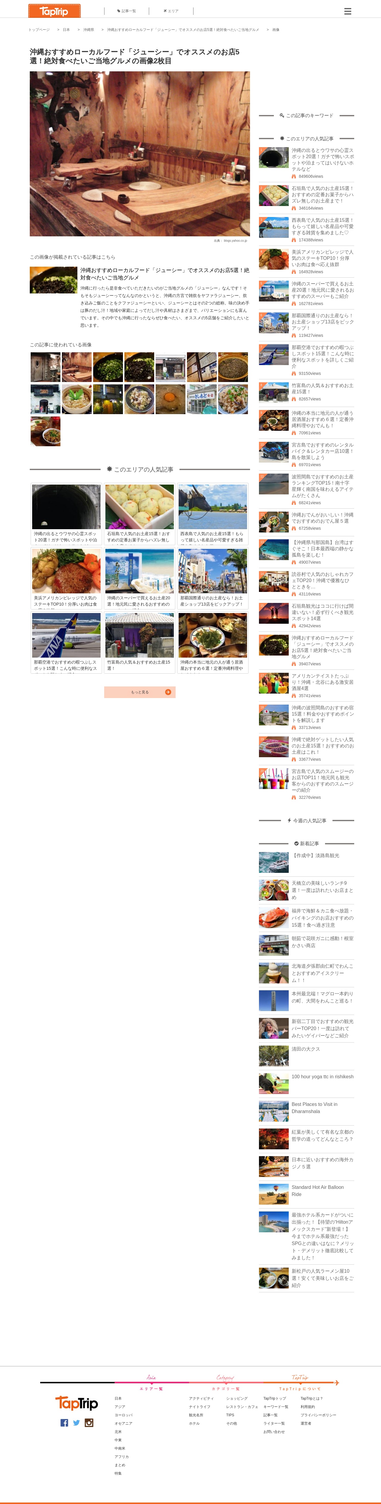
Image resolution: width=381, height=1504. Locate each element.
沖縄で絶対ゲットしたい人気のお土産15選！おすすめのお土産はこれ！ (323, 746)
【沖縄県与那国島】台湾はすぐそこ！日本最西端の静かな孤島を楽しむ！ (323, 548)
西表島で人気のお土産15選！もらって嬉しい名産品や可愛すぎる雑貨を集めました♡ (323, 226)
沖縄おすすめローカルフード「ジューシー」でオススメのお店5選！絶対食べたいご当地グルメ (183, 30)
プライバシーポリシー (318, 1415)
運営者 (306, 1423)
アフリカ (122, 1457)
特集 (118, 1473)
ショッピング (237, 1398)
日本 (66, 30)
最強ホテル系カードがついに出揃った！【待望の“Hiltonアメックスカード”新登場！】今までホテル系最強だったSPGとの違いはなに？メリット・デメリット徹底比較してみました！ (323, 1236)
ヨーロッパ (123, 1415)
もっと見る (140, 692)
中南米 (120, 1448)
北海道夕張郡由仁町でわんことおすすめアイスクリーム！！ (323, 973)
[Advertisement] (306, 76)
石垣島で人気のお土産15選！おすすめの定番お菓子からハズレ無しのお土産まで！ (323, 194)
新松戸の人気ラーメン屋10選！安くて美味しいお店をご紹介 (323, 1278)
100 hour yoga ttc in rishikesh (323, 1076)
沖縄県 (88, 30)
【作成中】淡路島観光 (315, 855)
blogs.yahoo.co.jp (235, 240)
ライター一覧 (274, 1423)
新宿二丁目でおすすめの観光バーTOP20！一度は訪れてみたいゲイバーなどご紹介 (323, 1028)
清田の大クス (306, 1049)
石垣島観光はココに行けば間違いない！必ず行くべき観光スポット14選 (323, 612)
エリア (171, 11)
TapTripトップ (274, 1398)
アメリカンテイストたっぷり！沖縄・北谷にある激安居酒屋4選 (323, 682)
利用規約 (308, 1407)
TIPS (230, 1415)
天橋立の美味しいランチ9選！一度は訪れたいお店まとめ (323, 890)
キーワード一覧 (275, 1407)
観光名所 (196, 1415)
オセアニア (123, 1423)
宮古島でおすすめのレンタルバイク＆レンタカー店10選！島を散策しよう (323, 451)
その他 (231, 1423)
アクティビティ (201, 1398)
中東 (118, 1440)
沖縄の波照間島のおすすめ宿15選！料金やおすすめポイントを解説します (323, 714)
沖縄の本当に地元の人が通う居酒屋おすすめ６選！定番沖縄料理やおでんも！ (323, 419)
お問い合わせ (274, 1432)
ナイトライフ (199, 1407)
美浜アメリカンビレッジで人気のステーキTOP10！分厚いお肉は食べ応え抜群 (323, 258)
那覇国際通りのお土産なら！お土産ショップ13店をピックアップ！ (323, 322)
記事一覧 (126, 11)
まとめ (120, 1465)
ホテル (194, 1423)
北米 (118, 1432)
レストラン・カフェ (242, 1407)
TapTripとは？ (312, 1398)
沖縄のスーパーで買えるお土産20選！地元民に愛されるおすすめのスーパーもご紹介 (323, 290)
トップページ (39, 30)
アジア (120, 1407)
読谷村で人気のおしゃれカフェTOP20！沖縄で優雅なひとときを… (323, 580)
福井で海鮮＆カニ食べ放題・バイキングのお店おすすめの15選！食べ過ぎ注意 (323, 918)
